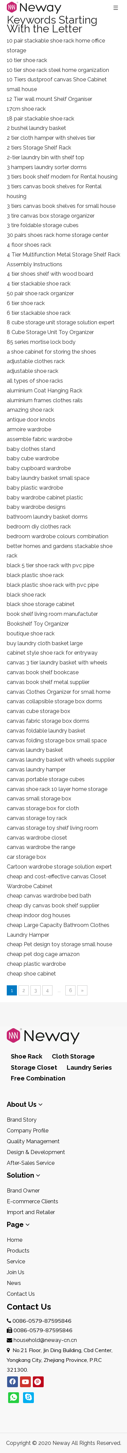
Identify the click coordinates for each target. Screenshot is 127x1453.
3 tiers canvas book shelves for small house (61, 206)
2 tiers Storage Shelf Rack (39, 147)
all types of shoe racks (35, 381)
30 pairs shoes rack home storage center (57, 235)
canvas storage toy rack (37, 818)
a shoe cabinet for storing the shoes (51, 352)
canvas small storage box (39, 798)
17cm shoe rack (26, 109)
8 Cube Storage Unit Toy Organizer (50, 332)
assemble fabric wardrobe (39, 439)
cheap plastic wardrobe (36, 964)
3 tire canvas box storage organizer (50, 216)
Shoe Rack (26, 1056)
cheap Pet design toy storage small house (59, 944)
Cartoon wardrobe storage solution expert (59, 866)
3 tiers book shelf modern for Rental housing (62, 176)
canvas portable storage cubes (46, 779)
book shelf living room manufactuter (52, 614)
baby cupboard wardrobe (39, 468)
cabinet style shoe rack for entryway (52, 653)
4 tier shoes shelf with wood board (50, 274)
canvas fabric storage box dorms (48, 721)
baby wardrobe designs (36, 507)
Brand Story (22, 1120)
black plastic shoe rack (35, 575)
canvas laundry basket (35, 750)
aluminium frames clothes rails (45, 400)
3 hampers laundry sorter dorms (47, 167)
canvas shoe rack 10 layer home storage (57, 789)
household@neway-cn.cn (45, 1340)
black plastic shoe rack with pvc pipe (53, 585)
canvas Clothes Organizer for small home (58, 692)
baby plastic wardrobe (35, 488)
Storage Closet (34, 1067)
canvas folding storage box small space (57, 740)
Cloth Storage (73, 1056)
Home (14, 1240)
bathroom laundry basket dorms (47, 517)
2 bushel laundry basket (36, 128)
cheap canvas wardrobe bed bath (49, 896)
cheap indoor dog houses (38, 915)
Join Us (15, 1272)
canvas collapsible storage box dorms (54, 701)
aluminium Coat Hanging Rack (44, 390)
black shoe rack (26, 595)
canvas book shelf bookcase (43, 672)
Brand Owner (23, 1190)
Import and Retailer (31, 1212)
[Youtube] (25, 1381)
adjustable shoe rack (32, 371)
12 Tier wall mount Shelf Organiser (49, 99)
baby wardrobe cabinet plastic (45, 497)
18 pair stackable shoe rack (40, 118)
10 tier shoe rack (27, 60)
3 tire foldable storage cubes (43, 225)
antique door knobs (31, 419)
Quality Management (33, 1141)
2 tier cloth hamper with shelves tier (51, 138)
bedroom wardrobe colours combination (57, 536)
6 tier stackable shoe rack (38, 313)
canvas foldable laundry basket (46, 731)
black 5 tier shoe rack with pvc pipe (50, 565)
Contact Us (21, 1294)
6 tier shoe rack (26, 303)
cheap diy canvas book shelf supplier (53, 905)
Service (16, 1261)
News (14, 1283)
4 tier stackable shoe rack (38, 283)
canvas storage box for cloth (43, 808)
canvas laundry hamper (36, 769)
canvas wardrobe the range (41, 847)
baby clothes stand (31, 449)
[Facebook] (12, 1381)
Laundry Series (89, 1067)
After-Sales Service (31, 1163)
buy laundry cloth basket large (45, 643)
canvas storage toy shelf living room (52, 828)
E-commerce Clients (32, 1201)
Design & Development (36, 1152)
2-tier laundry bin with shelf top (45, 157)
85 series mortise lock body (41, 342)
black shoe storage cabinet (41, 604)
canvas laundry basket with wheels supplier (61, 760)
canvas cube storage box (38, 711)
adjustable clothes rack (36, 361)
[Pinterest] (38, 1381)
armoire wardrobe (29, 429)
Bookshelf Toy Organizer (38, 624)
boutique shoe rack (31, 633)
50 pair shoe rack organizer (40, 293)
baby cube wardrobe (33, 458)
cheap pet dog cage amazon (43, 954)
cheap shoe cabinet (31, 973)
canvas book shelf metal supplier (48, 682)
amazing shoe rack (30, 410)
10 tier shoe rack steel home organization (58, 70)
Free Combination (38, 1078)
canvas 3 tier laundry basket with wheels (57, 662)
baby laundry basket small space (48, 478)
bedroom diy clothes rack (39, 526)
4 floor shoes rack (29, 245)
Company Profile (27, 1130)
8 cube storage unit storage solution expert (60, 322)
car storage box (26, 857)
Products (18, 1251)
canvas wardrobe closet (37, 837)
